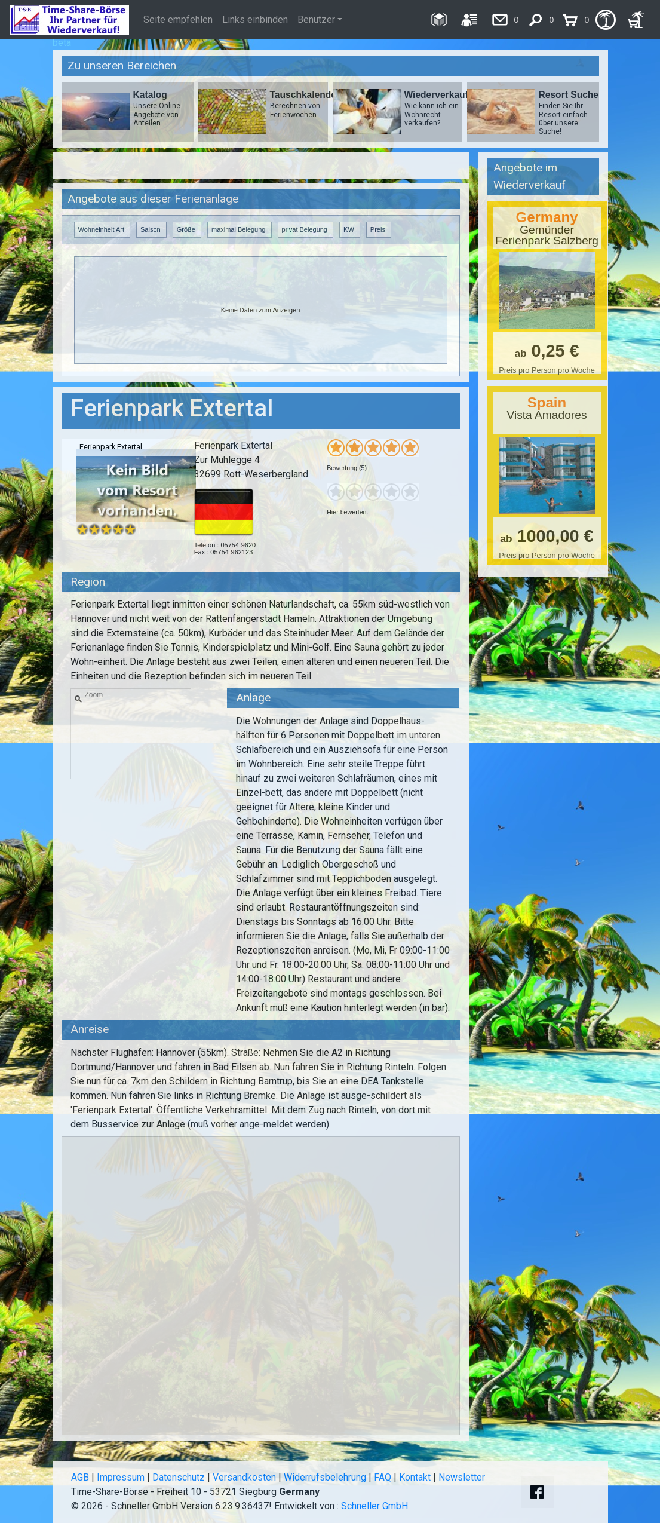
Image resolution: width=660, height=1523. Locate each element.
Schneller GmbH (374, 1506)
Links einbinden (255, 19)
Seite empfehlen (178, 19)
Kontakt (415, 1477)
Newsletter (461, 1477)
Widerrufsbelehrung (325, 1477)
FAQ (382, 1477)
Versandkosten (244, 1477)
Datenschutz (178, 1477)
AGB (80, 1477)
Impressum (121, 1477)
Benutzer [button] (316, 19)
